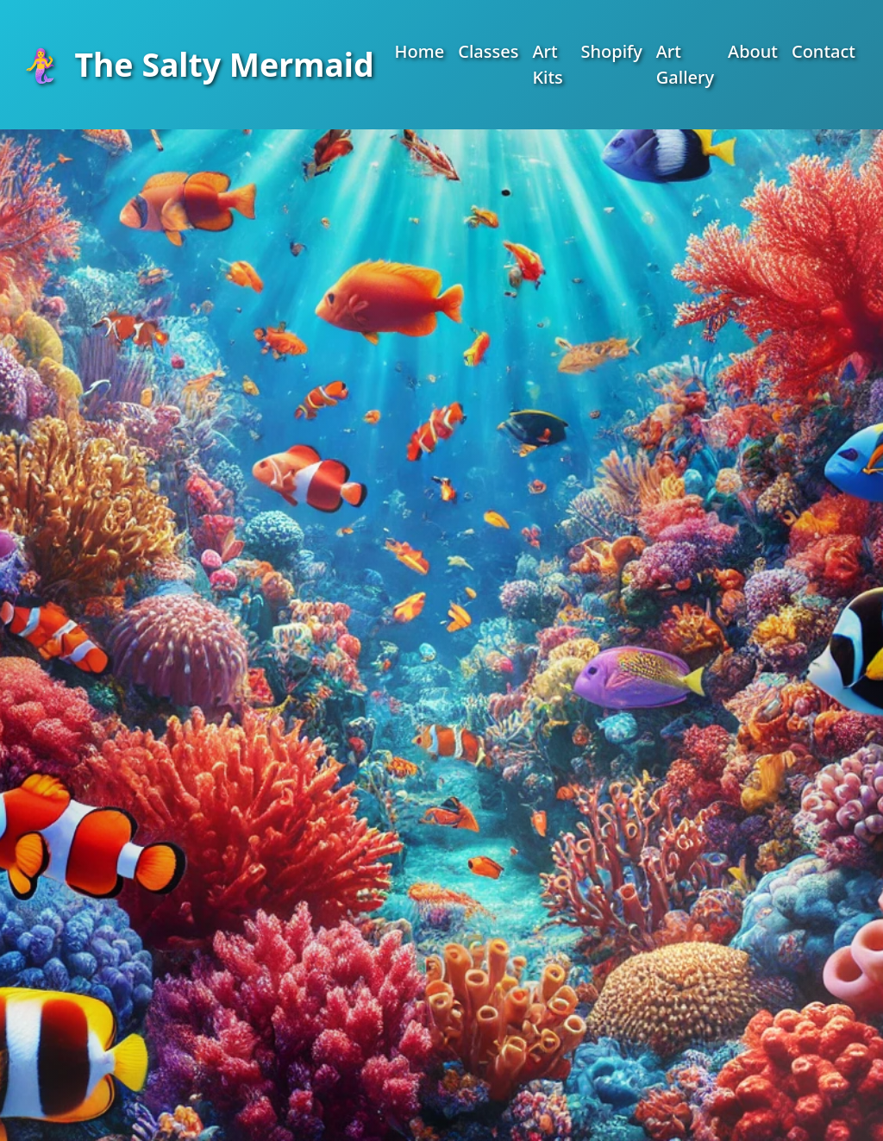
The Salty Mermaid (197, 64)
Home (420, 51)
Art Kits (547, 64)
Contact (823, 51)
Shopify (611, 51)
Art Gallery (685, 64)
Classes (488, 51)
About (753, 51)
